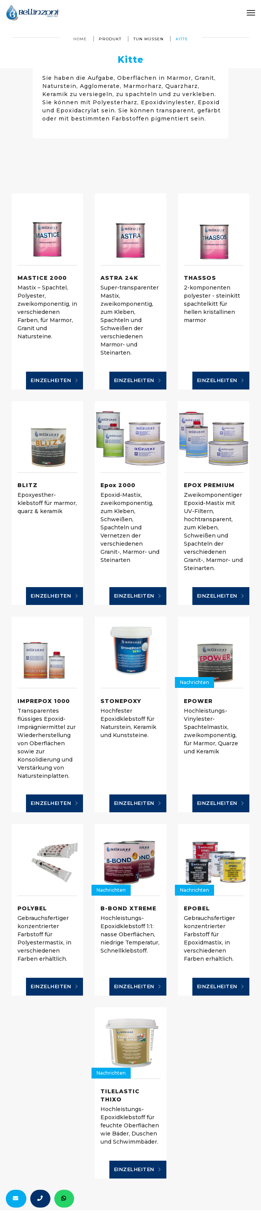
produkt (110, 38)
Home (80, 38)
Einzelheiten (54, 380)
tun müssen (148, 38)
